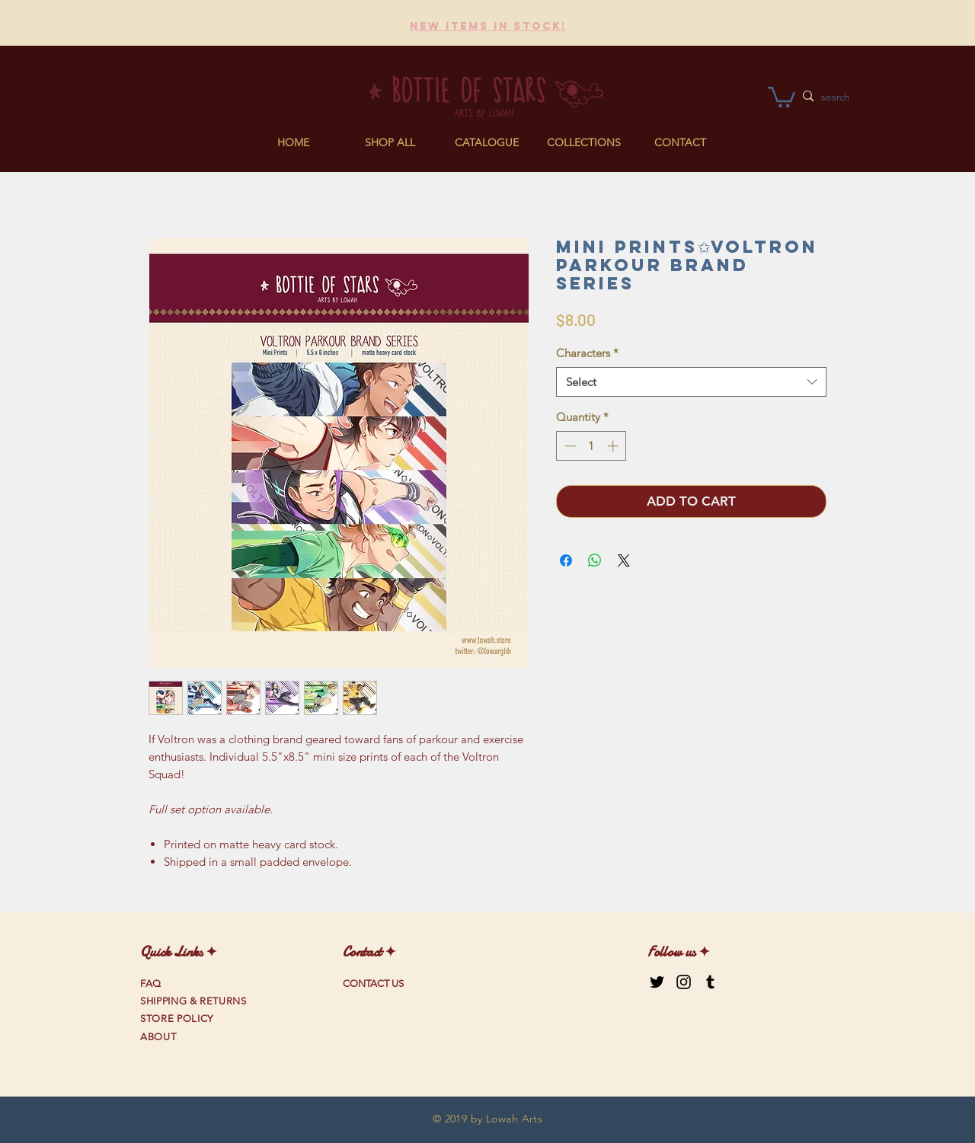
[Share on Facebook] (566, 560)
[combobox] (691, 382)
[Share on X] (624, 560)
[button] (487, 142)
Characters (587, 353)
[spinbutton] (591, 446)
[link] (781, 96)
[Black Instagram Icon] (683, 981)
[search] (861, 97)
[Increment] (614, 446)
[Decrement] (568, 446)
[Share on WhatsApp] (595, 560)
